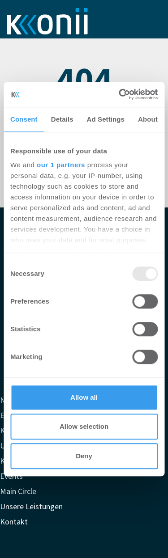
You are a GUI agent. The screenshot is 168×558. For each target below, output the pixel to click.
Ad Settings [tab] (106, 119)
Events (11, 476)
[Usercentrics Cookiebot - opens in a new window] (120, 94)
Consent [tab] (24, 119)
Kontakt (14, 521)
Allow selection (84, 426)
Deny (84, 456)
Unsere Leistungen (31, 506)
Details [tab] (62, 119)
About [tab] (148, 119)
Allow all (84, 397)
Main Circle (18, 491)
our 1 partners (61, 165)
